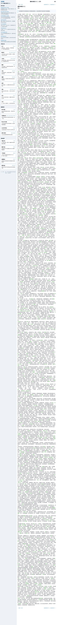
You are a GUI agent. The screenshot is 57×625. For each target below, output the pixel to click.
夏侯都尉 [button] (25, 172)
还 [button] (24, 579)
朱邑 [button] (31, 195)
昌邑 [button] (38, 538)
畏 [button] (43, 18)
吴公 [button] (41, 396)
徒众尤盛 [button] (30, 185)
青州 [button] (36, 373)
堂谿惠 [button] (31, 336)
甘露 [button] (41, 99)
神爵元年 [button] (19, 531)
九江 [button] (25, 586)
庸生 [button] (21, 208)
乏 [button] (35, 473)
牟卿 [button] (18, 180)
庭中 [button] (53, 446)
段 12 (14, 83)
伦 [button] (21, 52)
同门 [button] (25, 108)
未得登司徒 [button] (52, 199)
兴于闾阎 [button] (35, 405)
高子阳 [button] (51, 160)
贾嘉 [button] (54, 155)
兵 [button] (30, 599)
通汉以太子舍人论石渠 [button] (25, 310)
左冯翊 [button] (45, 437)
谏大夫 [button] (20, 450)
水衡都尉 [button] (27, 583)
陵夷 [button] (43, 15)
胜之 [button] (18, 563)
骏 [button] (48, 128)
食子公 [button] (54, 293)
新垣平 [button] (37, 229)
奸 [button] (33, 502)
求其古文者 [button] (24, 213)
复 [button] (51, 59)
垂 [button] (45, 120)
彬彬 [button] (34, 72)
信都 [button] (34, 168)
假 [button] (45, 272)
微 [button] (39, 491)
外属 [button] (20, 369)
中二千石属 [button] (39, 70)
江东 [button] (41, 80)
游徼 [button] (24, 515)
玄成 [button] (26, 237)
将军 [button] (49, 381)
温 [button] (37, 317)
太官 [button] (39, 599)
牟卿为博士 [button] (29, 180)
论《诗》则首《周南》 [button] (29, 23)
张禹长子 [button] (51, 377)
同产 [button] (30, 437)
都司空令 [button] (24, 119)
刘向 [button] (37, 135)
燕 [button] (20, 284)
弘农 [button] (23, 373)
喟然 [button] (27, 42)
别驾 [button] (20, 453)
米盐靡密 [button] (51, 457)
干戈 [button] (36, 42)
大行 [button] (21, 493)
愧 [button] (49, 219)
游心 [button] (34, 523)
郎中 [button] (29, 549)
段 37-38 (13, 89)
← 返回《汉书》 (20, 4)
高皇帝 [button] (20, 39)
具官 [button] (29, 44)
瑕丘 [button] (29, 235)
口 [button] (45, 571)
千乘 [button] (25, 157)
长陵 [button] (50, 95)
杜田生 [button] (35, 83)
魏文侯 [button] (38, 30)
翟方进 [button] (45, 364)
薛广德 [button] (48, 260)
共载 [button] (31, 515)
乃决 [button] (49, 509)
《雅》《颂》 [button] (42, 19)
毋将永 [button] (31, 144)
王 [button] (38, 221)
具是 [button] (46, 247)
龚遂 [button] (40, 241)
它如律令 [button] (22, 71)
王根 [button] (24, 368)
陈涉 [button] (44, 34)
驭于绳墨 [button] (24, 525)
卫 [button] (31, 19)
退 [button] (45, 531)
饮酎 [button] (28, 120)
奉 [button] (51, 535)
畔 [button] (23, 477)
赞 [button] (51, 195)
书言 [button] (18, 463)
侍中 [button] (23, 503)
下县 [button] (30, 422)
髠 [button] (36, 557)
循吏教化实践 (3, 40)
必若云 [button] (48, 268)
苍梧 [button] (33, 381)
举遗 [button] (23, 54)
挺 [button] (40, 120)
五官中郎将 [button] (47, 368)
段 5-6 (12, 58)
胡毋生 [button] (45, 47)
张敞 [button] (42, 483)
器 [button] (50, 521)
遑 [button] (45, 42)
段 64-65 (13, 165)
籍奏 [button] (53, 63)
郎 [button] (28, 547)
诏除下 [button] (45, 249)
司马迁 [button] (46, 205)
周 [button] (37, 18)
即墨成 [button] (50, 84)
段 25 (14, 101)
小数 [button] (26, 110)
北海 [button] (52, 519)
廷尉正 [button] (44, 446)
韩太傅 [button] (22, 47)
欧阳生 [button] (19, 157)
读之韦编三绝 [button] (43, 24)
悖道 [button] (20, 554)
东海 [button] (24, 104)
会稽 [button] (34, 100)
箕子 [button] (18, 111)
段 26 (14, 64)
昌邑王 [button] (50, 240)
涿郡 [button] (21, 289)
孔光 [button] (34, 370)
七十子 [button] (23, 27)
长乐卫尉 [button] (35, 551)
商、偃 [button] (36, 196)
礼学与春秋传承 (4, 32)
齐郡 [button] (45, 332)
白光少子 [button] (50, 114)
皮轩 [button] (45, 553)
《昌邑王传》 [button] (40, 550)
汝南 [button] (27, 353)
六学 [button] (38, 34)
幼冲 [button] (20, 402)
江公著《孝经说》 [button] (44, 252)
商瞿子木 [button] (21, 80)
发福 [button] (51, 296)
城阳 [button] (55, 84)
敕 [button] (20, 501)
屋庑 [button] (52, 599)
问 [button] (35, 490)
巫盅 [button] (25, 205)
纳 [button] (26, 360)
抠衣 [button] (36, 248)
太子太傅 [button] (20, 481)
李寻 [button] (50, 187)
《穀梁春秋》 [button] (34, 208)
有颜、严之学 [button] (30, 324)
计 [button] (33, 438)
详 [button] (36, 52)
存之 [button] (36, 215)
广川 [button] (20, 86)
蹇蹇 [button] (51, 539)
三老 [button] (38, 479)
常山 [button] (19, 103)
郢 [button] (52, 217)
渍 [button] (46, 546)
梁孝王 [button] (36, 91)
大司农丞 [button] (47, 519)
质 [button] (27, 408)
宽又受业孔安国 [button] (40, 157)
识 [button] (49, 463)
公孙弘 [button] (52, 48)
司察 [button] (53, 458)
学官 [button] (21, 422)
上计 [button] (45, 485)
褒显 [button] (40, 583)
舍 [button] (32, 228)
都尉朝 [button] (41, 205)
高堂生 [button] (33, 47)
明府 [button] (52, 578)
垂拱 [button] (33, 394)
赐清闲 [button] (24, 543)
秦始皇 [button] (20, 34)
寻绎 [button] (36, 458)
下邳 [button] (27, 321)
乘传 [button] (32, 566)
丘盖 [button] (18, 249)
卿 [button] (33, 104)
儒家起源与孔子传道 (5, 7)
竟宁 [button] (18, 598)
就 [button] (38, 224)
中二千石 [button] (22, 479)
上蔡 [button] (50, 586)
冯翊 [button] (53, 437)
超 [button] (27, 587)
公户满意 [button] (34, 304)
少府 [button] (53, 96)
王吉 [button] (52, 127)
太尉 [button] (49, 505)
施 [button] (46, 525)
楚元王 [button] (27, 216)
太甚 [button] (41, 470)
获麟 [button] (29, 24)
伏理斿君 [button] (21, 281)
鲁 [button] (30, 39)
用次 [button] (39, 421)
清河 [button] (24, 208)
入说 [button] (52, 119)
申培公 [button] (48, 46)
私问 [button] (36, 344)
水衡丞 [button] (36, 583)
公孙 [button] (22, 332)
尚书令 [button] (34, 509)
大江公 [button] (28, 236)
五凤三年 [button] (19, 482)
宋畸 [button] (28, 450)
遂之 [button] (20, 317)
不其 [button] (24, 366)
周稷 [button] (19, 526)
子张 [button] (18, 28)
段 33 (12, 52)
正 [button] (29, 467)
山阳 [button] (24, 538)
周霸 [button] (33, 86)
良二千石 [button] (44, 409)
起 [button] (38, 204)
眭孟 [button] (39, 318)
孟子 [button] (36, 31)
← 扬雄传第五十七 (46, 4)
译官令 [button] (43, 176)
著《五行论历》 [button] (40, 181)
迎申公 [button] (29, 225)
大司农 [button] (25, 521)
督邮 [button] (43, 466)
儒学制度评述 (3, 36)
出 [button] (50, 143)
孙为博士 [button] (41, 340)
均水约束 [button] (37, 591)
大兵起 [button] (24, 152)
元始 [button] (48, 384)
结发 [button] (22, 99)
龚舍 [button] (25, 261)
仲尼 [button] (18, 27)
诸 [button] (26, 116)
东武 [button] (20, 82)
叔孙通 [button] (39, 40)
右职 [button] (36, 421)
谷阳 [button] (42, 586)
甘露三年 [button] (25, 511)
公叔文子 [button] (47, 193)
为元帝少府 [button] (50, 328)
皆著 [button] (20, 84)
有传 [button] (49, 280)
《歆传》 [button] (34, 372)
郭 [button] (32, 537)
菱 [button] (40, 574)
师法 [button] (24, 189)
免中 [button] (47, 235)
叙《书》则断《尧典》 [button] (47, 22)
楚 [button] (41, 18)
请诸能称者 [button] (49, 64)
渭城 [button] (33, 123)
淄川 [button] (26, 46)
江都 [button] (49, 316)
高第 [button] (46, 586)
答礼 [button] (32, 18)
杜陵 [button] (51, 517)
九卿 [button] (19, 102)
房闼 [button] (42, 394)
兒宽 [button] (35, 157)
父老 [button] (44, 455)
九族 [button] (20, 530)
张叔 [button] (49, 418)
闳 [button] (31, 197)
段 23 (11, 89)
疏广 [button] (50, 104)
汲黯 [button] (47, 491)
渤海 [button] (26, 558)
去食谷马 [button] (46, 457)
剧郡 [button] (20, 525)
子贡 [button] (36, 28)
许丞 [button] (36, 466)
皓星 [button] (22, 348)
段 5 (10, 52)
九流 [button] (49, 553)
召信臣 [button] (19, 586)
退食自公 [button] (21, 199)
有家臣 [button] (19, 200)
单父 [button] (36, 140)
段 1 (14, 140)
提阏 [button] (36, 590)
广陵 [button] (49, 188)
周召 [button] (41, 199)
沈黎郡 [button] (40, 437)
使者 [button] (33, 360)
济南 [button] (36, 46)
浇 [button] (52, 495)
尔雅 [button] (40, 66)
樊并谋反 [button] (41, 215)
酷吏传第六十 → (53, 4)
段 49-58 (13, 77)
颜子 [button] (29, 196)
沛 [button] (27, 95)
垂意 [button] (20, 454)
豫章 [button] (45, 144)
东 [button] (45, 324)
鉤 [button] (32, 567)
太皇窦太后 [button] (42, 228)
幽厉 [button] (32, 15)
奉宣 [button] (34, 454)
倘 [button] (41, 136)
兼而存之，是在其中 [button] (25, 390)
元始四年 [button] (19, 603)
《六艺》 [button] (27, 14)
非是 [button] (44, 213)
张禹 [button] (29, 98)
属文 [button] (31, 341)
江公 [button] (31, 252)
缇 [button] (25, 453)
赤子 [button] (39, 562)
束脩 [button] (20, 533)
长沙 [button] (39, 362)
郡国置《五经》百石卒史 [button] (37, 75)
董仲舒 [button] (52, 47)
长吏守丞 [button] (19, 434)
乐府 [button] (19, 599)
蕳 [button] (19, 173)
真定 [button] (53, 131)
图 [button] (28, 490)
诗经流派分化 (3, 28)
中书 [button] (39, 213)
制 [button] (39, 51)
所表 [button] (42, 412)
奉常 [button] (49, 40)
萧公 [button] (29, 527)
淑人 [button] (27, 533)
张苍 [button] (24, 376)
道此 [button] (27, 461)
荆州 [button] (36, 329)
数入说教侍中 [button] (42, 119)
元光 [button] (40, 84)
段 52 (14, 159)
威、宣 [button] (31, 31)
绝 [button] (34, 469)
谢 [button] (27, 90)
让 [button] (34, 256)
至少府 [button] (42, 167)
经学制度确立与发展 (5, 15)
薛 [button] (26, 332)
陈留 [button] (30, 260)
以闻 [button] (20, 473)
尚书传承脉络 (3, 24)
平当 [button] (53, 167)
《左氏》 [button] (49, 208)
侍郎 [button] (24, 437)
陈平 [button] (49, 526)
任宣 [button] (55, 122)
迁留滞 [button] (46, 67)
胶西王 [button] (29, 545)
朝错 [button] (42, 151)
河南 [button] (47, 209)
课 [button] (32, 574)
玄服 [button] (38, 123)
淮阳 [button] (45, 100)
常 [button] (52, 62)
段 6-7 (14, 121)
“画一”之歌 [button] (26, 394)
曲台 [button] (50, 112)
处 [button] (43, 357)
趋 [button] (26, 574)
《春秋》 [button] (23, 235)
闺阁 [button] (23, 425)
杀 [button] (55, 263)
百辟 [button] (26, 603)
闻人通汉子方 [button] (25, 308)
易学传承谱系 (3, 19)
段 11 (8, 115)
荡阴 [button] (43, 377)
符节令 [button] (44, 318)
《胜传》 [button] (50, 449)
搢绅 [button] (28, 36)
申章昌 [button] (29, 362)
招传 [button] (37, 225)
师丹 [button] (40, 372)
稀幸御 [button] (40, 598)
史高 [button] (22, 505)
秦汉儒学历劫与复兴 (5, 11)
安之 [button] (46, 563)
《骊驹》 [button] (39, 253)
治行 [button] (55, 474)
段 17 (14, 95)
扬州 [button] (34, 131)
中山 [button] (33, 310)
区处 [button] (24, 463)
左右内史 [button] (33, 68)
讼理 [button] (32, 409)
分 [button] (27, 267)
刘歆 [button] (25, 211)
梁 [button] (28, 88)
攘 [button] (23, 398)
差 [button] (44, 479)
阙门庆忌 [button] (49, 232)
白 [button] (26, 495)
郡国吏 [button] (26, 491)
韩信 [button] (23, 527)
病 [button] (33, 219)
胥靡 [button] (43, 219)
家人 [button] (43, 271)
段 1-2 (14, 46)
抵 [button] (20, 414)
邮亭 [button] (21, 455)
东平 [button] (24, 240)
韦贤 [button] (20, 236)
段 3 (14, 109)
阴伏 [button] (41, 458)
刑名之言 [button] (42, 43)
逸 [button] (51, 498)
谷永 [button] (34, 192)
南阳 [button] (45, 587)
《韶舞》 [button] (21, 23)
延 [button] (39, 523)
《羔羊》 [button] (47, 199)
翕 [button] (24, 569)
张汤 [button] (31, 493)
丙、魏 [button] (24, 483)
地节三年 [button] (45, 430)
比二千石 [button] (44, 451)
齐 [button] (18, 19)
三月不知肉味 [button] (26, 19)
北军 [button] (28, 473)
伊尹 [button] (46, 527)
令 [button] (27, 62)
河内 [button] (21, 293)
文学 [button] (36, 63)
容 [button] (54, 302)
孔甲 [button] (25, 35)
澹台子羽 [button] (24, 28)
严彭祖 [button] (19, 321)
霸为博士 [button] (38, 176)
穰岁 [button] (31, 526)
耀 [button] (21, 108)
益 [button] (40, 424)
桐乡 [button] (34, 518)
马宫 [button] (43, 337)
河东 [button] (45, 438)
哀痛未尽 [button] (28, 553)
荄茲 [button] (25, 111)
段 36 (14, 52)
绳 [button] (53, 23)
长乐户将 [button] (19, 364)
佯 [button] (22, 490)
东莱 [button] (24, 140)
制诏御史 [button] (23, 451)
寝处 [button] (26, 546)
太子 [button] (35, 191)
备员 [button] (52, 70)
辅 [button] (25, 513)
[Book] (55, 1)
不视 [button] (32, 578)
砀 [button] (44, 92)
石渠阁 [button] (19, 100)
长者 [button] (26, 582)
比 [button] (27, 342)
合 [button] (54, 211)
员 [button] (29, 78)
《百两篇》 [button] (42, 211)
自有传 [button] (38, 169)
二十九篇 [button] (49, 152)
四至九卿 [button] (47, 181)
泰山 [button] (36, 102)
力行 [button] (19, 466)
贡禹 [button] (18, 334)
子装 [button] (33, 82)
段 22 (12, 115)
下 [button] (21, 66)
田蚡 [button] (26, 48)
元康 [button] (27, 356)
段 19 (10, 115)
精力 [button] (40, 332)
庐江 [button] (21, 417)
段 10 (14, 153)
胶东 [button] (45, 189)
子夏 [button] (30, 28)
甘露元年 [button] (35, 356)
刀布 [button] (47, 420)
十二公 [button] (48, 23)
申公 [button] (18, 216)
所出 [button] (22, 465)
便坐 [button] (32, 424)
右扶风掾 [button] (24, 209)
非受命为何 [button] (35, 265)
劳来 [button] (43, 574)
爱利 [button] (44, 518)
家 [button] (25, 573)
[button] (48, 16)
